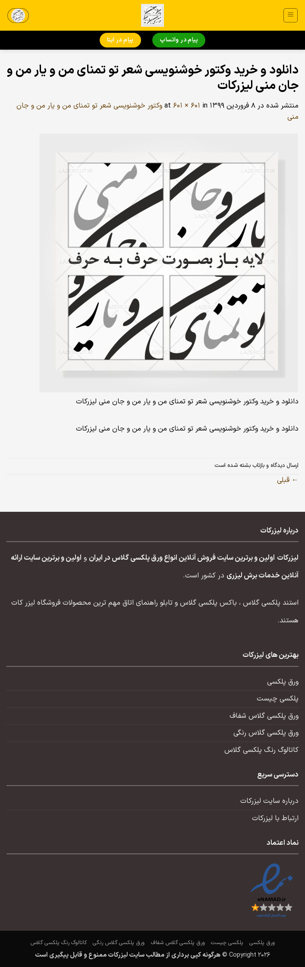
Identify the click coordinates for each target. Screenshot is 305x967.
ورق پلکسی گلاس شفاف (264, 716)
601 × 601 (186, 106)
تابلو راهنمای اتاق (148, 603)
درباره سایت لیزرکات (269, 801)
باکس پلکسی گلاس (208, 603)
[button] (290, 15)
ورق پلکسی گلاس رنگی (266, 733)
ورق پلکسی (283, 682)
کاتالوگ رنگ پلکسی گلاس (261, 750)
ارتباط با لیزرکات (275, 818)
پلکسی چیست (278, 699)
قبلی (288, 480)
